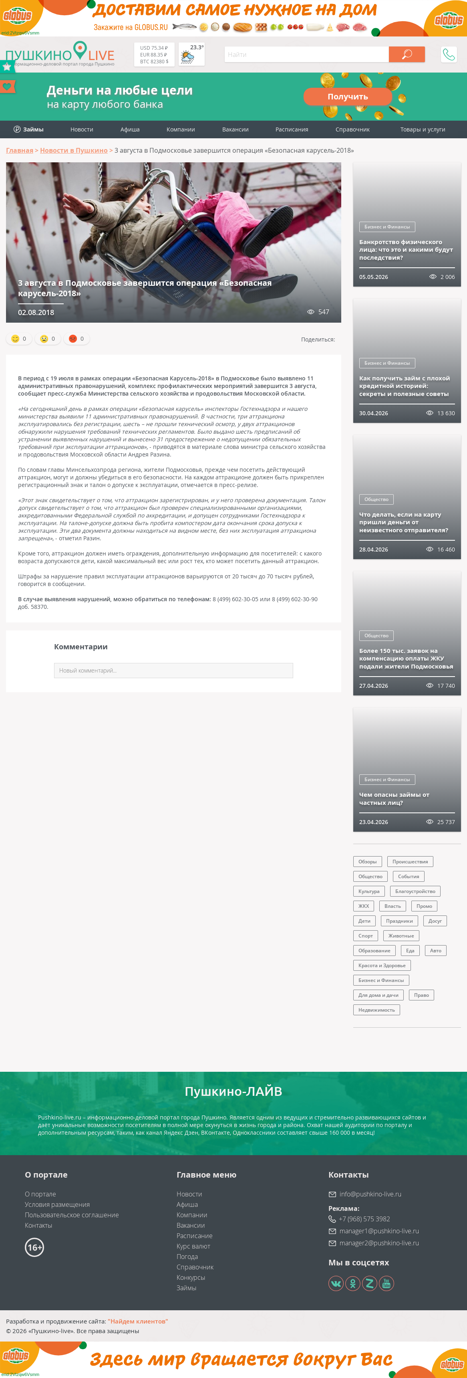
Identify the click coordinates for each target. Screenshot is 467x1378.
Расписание (195, 1235)
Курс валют (193, 1246)
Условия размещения (57, 1204)
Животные (401, 935)
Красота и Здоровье (382, 965)
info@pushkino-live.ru (370, 1194)
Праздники (399, 920)
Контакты (38, 1225)
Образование (374, 950)
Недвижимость (376, 1009)
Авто (435, 950)
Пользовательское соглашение (72, 1214)
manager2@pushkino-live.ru (379, 1243)
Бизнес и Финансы (387, 226)
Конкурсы (191, 1277)
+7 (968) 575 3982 (364, 1218)
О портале (40, 1194)
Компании (181, 129)
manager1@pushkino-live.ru (379, 1230)
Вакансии (235, 129)
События (408, 876)
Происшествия (410, 861)
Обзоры (367, 861)
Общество (376, 499)
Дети (364, 920)
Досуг (435, 920)
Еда (410, 950)
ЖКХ (363, 906)
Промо (424, 906)
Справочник (353, 129)
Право (421, 995)
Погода (187, 1256)
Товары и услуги (423, 129)
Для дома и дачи (378, 995)
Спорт (365, 935)
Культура (369, 891)
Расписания (292, 129)
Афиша (130, 129)
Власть (392, 906)
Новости (81, 129)
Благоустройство (415, 891)
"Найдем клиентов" (138, 1321)
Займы (187, 1287)
